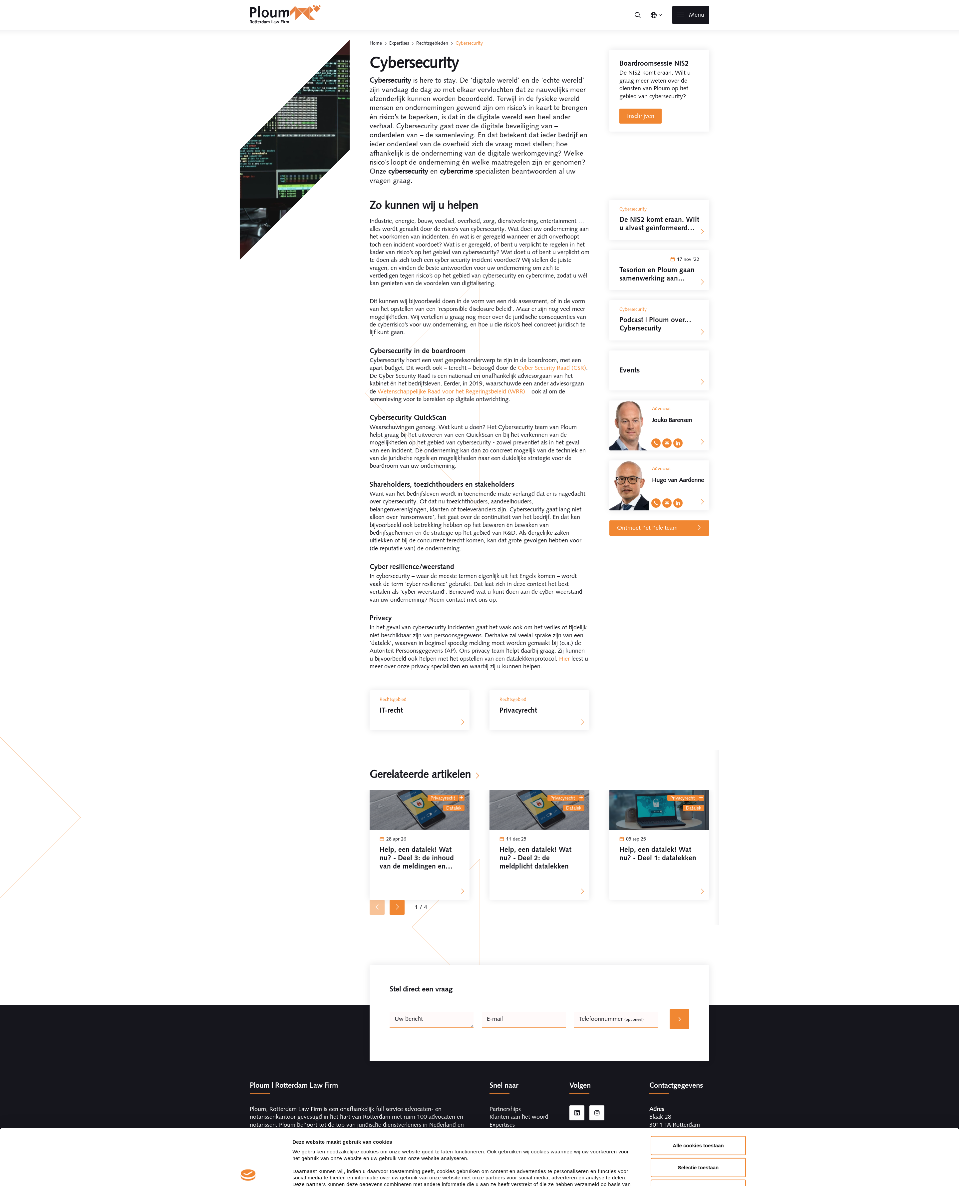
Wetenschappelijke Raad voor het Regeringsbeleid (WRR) (451, 391)
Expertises (399, 43)
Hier (564, 658)
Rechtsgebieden (432, 43)
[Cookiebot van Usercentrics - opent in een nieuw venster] (248, 1173)
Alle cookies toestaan (698, 1089)
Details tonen (565, 1173)
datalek (454, 808)
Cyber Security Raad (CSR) (552, 367)
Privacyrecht (443, 798)
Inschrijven (640, 116)
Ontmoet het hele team (659, 528)
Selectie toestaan (698, 1111)
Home (376, 43)
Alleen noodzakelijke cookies (698, 1133)
